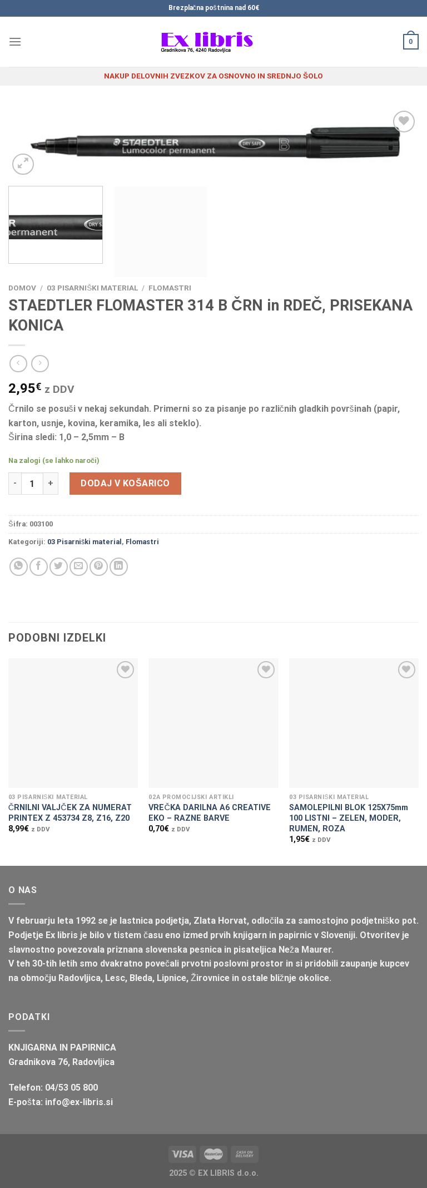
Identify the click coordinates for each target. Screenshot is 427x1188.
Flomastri (169, 287)
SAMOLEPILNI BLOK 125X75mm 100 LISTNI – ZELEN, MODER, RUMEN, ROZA (348, 818)
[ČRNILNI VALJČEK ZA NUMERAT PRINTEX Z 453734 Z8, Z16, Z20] (73, 723)
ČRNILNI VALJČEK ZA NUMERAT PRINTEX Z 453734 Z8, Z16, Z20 (70, 813)
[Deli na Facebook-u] (38, 567)
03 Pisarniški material (92, 287)
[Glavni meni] (15, 41)
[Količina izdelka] (32, 483)
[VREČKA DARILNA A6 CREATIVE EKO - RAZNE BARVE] (213, 723)
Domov (22, 287)
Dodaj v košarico (125, 483)
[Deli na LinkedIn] (119, 567)
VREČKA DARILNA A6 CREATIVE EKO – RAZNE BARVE (209, 813)
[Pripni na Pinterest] (99, 567)
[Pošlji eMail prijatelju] (78, 567)
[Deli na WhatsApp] (18, 567)
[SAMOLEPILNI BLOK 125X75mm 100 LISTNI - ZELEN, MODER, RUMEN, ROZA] (354, 723)
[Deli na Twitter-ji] (58, 567)
